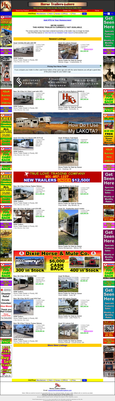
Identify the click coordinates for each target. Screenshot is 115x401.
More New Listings (57, 345)
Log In (53, 10)
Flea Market (83, 10)
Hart (24, 61)
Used (27, 61)
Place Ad (40, 10)
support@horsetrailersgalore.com (60, 390)
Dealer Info (67, 10)
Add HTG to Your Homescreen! (57, 20)
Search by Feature (22, 10)
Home (97, 10)
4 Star (15, 61)
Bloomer (20, 61)
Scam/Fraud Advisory (57, 16)
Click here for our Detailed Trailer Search (59, 33)
